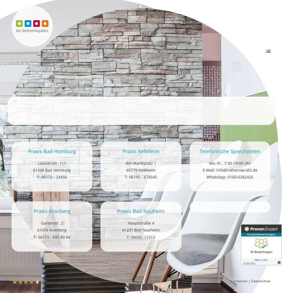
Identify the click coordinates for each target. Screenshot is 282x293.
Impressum (239, 281)
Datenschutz (260, 281)
